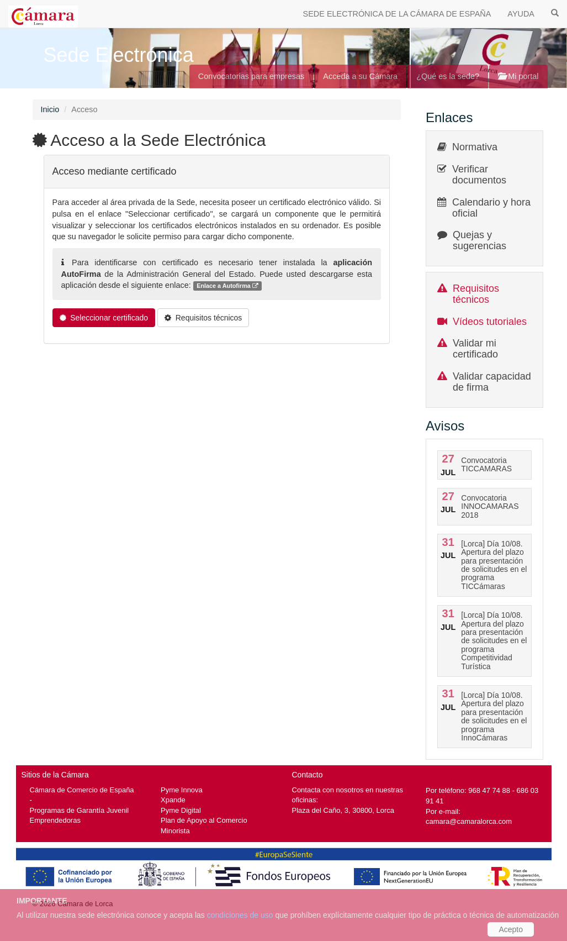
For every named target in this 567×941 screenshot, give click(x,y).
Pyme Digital (181, 810)
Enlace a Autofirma (227, 286)
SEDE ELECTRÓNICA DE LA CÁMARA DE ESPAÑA (397, 13)
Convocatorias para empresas (251, 76)
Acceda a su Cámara (360, 76)
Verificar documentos (479, 175)
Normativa (474, 147)
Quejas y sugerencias (479, 240)
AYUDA (520, 13)
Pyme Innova (182, 790)
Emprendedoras (55, 820)
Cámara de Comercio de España (82, 790)
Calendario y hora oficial (491, 208)
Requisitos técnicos (476, 294)
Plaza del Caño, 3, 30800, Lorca (343, 810)
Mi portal (518, 76)
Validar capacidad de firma (492, 382)
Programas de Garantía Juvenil (79, 810)
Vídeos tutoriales (490, 321)
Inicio (50, 109)
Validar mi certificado (475, 349)
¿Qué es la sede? (447, 76)
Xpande (173, 800)
